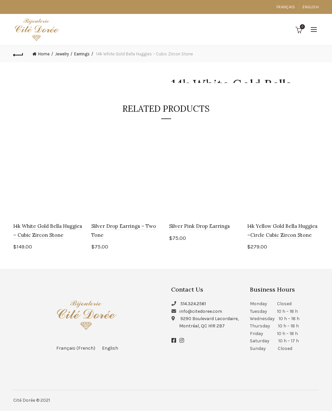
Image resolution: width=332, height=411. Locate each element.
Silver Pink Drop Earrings (199, 226)
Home (44, 53)
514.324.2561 (193, 304)
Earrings (82, 53)
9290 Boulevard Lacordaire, (209, 318)
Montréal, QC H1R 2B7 (202, 326)
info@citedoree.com (200, 311)
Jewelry (62, 53)
